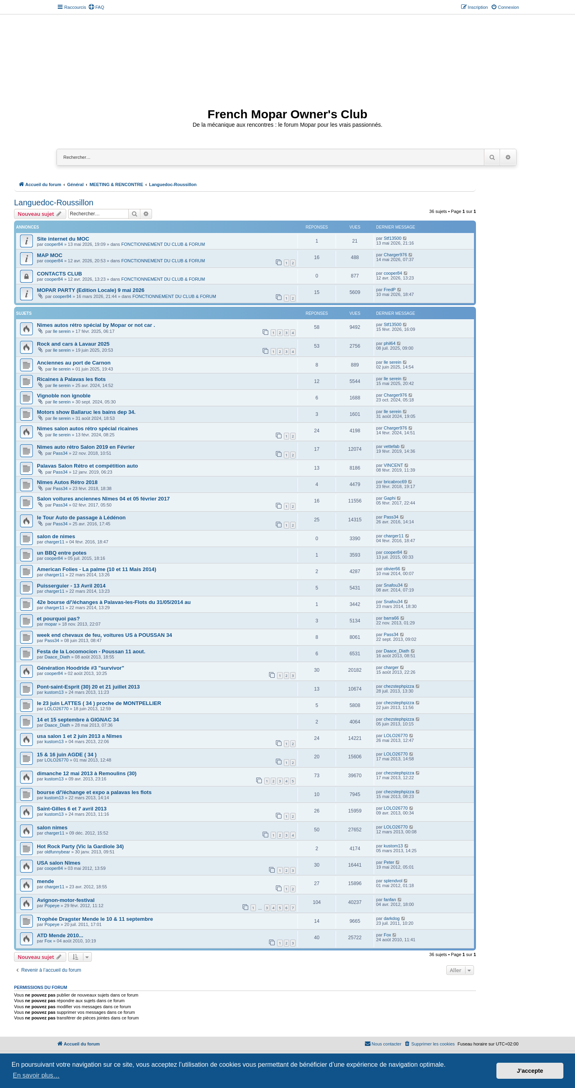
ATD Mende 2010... (60, 935)
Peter (389, 862)
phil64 (389, 343)
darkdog (392, 918)
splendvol (393, 880)
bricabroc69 (395, 481)
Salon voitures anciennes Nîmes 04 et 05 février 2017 (103, 499)
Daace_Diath (57, 656)
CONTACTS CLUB (59, 274)
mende (45, 881)
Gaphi (389, 498)
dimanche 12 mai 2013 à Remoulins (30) (86, 773)
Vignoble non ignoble (64, 396)
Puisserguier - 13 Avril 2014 (71, 586)
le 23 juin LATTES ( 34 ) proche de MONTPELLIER (99, 703)
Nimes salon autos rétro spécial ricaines (87, 428)
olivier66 (392, 568)
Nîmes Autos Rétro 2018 (67, 482)
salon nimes (52, 828)
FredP (390, 289)
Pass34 (60, 453)
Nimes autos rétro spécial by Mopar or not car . (96, 325)
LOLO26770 (57, 708)
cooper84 (54, 244)
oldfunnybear (57, 851)
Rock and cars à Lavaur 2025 (73, 344)
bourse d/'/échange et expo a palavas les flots (94, 792)
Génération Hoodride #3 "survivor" (80, 668)
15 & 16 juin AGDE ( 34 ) (67, 755)
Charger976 (395, 254)
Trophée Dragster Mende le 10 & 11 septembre (95, 919)
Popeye (52, 905)
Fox (48, 940)
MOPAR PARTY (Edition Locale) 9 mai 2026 (90, 290)
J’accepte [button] (530, 1071)
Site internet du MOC (63, 239)
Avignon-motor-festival (66, 900)
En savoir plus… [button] (36, 1075)
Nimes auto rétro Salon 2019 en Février (86, 447)
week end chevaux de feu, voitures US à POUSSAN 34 (104, 635)
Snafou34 (393, 585)
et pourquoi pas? (58, 619)
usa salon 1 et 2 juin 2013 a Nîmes (79, 736)
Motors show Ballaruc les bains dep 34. (86, 412)
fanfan (390, 899)
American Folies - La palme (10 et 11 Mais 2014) (96, 569)
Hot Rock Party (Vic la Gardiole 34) (80, 846)
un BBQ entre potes (62, 553)
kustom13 (54, 692)
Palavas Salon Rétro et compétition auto (87, 466)
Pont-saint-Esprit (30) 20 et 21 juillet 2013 (88, 687)
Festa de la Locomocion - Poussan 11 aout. (91, 651)
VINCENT (393, 465)
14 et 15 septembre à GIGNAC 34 (78, 720)
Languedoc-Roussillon (53, 202)
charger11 (55, 541)
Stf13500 (392, 238)
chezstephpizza (399, 686)
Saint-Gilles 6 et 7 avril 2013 (72, 809)
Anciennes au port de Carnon (74, 363)
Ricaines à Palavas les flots (71, 379)
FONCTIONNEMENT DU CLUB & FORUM (163, 244)
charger (391, 667)
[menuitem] (96, 7)
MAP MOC (50, 255)
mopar (51, 624)
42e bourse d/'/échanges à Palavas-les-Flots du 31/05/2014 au (114, 602)
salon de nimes (56, 536)
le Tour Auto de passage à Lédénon (81, 518)
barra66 (391, 618)
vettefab (391, 446)
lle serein (62, 331)
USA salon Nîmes (59, 863)
